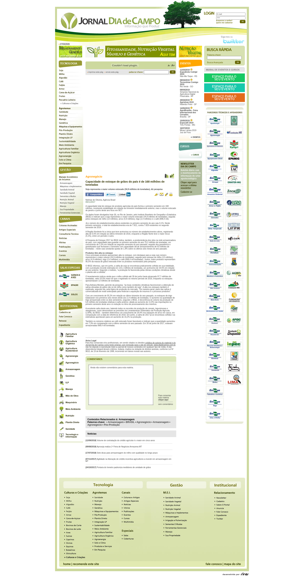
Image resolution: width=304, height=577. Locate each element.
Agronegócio (143, 422)
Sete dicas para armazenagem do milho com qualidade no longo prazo (127, 453)
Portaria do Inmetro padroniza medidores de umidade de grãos (124, 467)
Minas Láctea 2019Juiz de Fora (188, 130)
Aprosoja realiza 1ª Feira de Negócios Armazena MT (119, 447)
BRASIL (130, 422)
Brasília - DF (189, 112)
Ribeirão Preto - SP (188, 102)
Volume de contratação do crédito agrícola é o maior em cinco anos (126, 440)
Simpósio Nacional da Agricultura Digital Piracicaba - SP (189, 93)
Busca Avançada (215, 62)
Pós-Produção (112, 424)
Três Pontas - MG (187, 123)
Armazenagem (116, 422)
